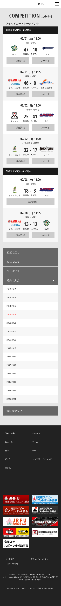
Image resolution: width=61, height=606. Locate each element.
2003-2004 (11, 399)
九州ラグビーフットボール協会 (45, 510)
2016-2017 (11, 289)
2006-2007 (11, 373)
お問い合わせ (12, 563)
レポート (45, 60)
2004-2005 (11, 390)
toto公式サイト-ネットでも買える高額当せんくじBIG (16, 532)
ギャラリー (10, 459)
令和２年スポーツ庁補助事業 (16, 543)
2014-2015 (11, 306)
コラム (8, 468)
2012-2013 (11, 323)
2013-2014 (11, 314)
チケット (36, 433)
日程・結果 (10, 433)
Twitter (13, 482)
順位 (7, 450)
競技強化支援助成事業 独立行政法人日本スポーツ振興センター (45, 532)
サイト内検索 (49, 4)
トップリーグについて (42, 459)
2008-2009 (11, 357)
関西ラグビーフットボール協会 (16, 510)
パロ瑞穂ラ (31, 110)
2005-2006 (11, 382)
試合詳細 (20, 60)
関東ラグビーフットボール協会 (45, 499)
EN (42, 4)
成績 (34, 450)
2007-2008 (11, 365)
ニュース (9, 442)
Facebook (30, 482)
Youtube (47, 482)
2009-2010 (11, 348)
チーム (35, 442)
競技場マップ (14, 411)
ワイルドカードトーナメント (22, 23)
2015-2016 (11, 298)
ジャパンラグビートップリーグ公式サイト (12, 4)
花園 (31, 43)
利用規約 (10, 559)
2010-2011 (11, 340)
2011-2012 (11, 331)
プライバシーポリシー (40, 559)
